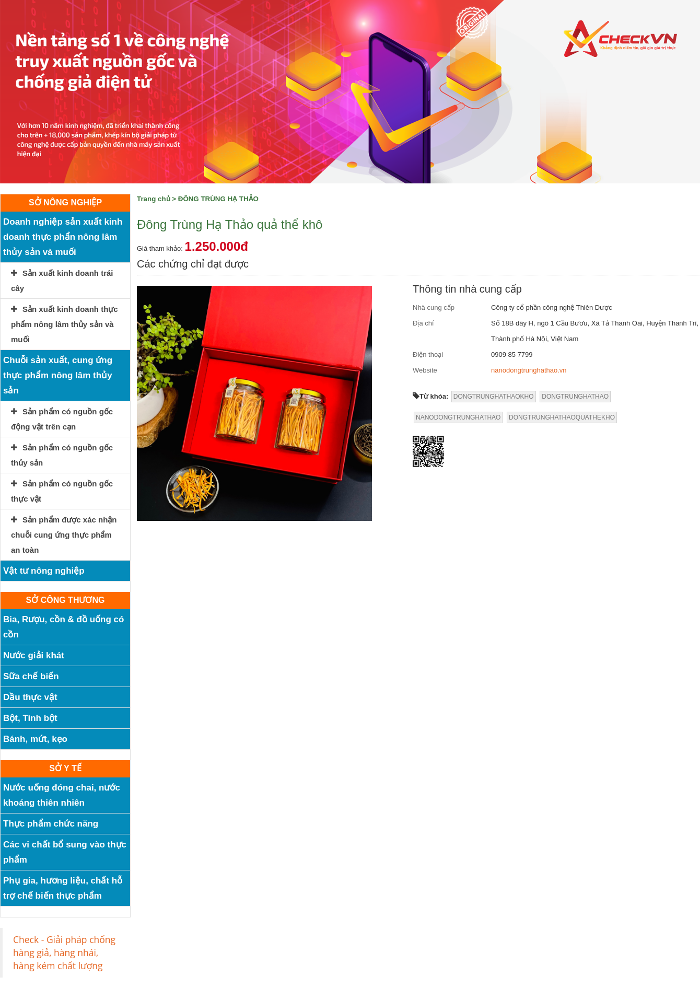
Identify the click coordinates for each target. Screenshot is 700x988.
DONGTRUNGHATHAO (575, 396)
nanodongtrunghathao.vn (529, 370)
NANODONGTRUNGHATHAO (458, 417)
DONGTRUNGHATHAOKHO (493, 396)
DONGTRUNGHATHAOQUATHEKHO (562, 417)
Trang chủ (153, 199)
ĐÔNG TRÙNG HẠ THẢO (218, 199)
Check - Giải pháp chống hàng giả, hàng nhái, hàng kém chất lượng (64, 952)
